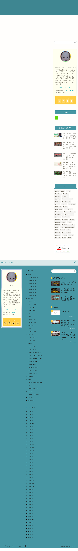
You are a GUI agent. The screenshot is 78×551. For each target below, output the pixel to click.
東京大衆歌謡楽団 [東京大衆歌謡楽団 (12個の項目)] (70, 227)
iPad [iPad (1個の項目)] (69, 191)
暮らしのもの (32, 310)
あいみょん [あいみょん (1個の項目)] (58, 193)
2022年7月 (30, 459)
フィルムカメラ (33, 331)
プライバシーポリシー (10, 546)
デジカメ (31, 328)
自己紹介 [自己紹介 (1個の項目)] (58, 235)
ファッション (32, 304)
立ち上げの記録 (33, 370)
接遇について (32, 364)
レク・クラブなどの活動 (35, 355)
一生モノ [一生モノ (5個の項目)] (58, 217)
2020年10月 (31, 522)
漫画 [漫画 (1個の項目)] (57, 230)
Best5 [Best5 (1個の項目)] (57, 191)
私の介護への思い (33, 367)
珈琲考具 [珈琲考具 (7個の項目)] (58, 232)
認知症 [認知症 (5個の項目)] (71, 235)
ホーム (19, 3)
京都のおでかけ (33, 280)
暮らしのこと (31, 391)
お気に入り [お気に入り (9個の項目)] (66, 196)
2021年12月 (31, 480)
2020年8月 (30, 528)
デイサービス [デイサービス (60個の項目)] (59, 211)
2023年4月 (30, 432)
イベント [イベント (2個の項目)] (58, 201)
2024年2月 (30, 417)
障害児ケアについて (34, 388)
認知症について (33, 373)
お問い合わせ (21, 7)
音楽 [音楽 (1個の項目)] (65, 237)
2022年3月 (30, 471)
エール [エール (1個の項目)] (57, 204)
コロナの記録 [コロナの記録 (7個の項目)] (59, 209)
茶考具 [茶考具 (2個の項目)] (65, 235)
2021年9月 (30, 489)
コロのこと (30, 334)
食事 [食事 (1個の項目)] (70, 237)
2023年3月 (30, 435)
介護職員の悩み (33, 361)
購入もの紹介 (31, 400)
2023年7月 (30, 426)
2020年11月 (31, 519)
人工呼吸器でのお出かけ (35, 382)
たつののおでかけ (33, 277)
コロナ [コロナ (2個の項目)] (66, 206)
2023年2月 (30, 438)
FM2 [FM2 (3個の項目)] (63, 191)
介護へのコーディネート (35, 358)
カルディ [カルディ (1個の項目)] (65, 204)
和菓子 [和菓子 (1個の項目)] (72, 219)
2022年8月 (30, 456)
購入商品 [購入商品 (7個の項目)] (58, 237)
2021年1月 (30, 513)
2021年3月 (30, 507)
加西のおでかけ (33, 289)
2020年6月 (30, 534)
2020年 (11, 262)
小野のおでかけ (33, 295)
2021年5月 (30, 501)
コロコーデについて (34, 337)
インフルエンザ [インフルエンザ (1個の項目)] (67, 201)
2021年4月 (30, 504)
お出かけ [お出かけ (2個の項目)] (58, 196)
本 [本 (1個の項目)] (62, 227)
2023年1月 (30, 441)
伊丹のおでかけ (33, 283)
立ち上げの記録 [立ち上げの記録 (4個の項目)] (67, 232)
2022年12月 (31, 444)
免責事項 (21, 546)
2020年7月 (30, 531)
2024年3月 (30, 414)
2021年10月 (31, 486)
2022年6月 (30, 462)
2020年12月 (31, 516)
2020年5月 (30, 537)
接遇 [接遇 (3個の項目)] (57, 227)
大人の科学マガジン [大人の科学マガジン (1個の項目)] (60, 222)
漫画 (30, 316)
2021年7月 (30, 495)
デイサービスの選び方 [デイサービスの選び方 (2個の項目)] (70, 211)
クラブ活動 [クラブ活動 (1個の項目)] (72, 204)
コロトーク (32, 340)
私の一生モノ (31, 397)
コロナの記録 (32, 349)
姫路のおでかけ (33, 292)
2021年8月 (30, 492)
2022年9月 (30, 453)
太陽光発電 (30, 376)
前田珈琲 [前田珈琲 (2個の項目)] (66, 219)
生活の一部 (32, 319)
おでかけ (30, 274)
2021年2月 (30, 510)
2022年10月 (31, 450)
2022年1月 (30, 477)
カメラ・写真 (31, 325)
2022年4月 (30, 468)
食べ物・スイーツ (33, 322)
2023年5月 (30, 429)
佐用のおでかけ (33, 286)
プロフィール (27, 3)
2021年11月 (31, 483)
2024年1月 (30, 420)
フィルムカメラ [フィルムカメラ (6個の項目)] (59, 214)
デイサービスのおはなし (35, 352)
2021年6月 (30, 498)
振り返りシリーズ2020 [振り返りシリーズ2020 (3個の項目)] (69, 224)
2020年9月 (30, 525)
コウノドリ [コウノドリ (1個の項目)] (58, 206)
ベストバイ (32, 307)
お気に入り (30, 298)
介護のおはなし (38, 3)
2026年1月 (30, 411)
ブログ (48, 3)
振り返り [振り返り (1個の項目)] (58, 224)
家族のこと (30, 379)
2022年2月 (30, 474)
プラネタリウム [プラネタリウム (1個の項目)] (70, 214)
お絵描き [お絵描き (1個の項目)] (58, 199)
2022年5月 (30, 465)
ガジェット (32, 301)
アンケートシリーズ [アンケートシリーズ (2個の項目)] (68, 199)
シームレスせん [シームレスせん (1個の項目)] (69, 209)
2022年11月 (31, 447)
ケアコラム (32, 346)
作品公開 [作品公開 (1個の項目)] (58, 219)
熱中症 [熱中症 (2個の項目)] (63, 230)
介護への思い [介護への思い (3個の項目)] (67, 217)
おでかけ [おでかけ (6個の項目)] (67, 193)
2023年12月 (31, 423)
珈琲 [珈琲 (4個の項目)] (69, 230)
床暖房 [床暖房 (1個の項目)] (70, 222)
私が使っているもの (34, 394)
